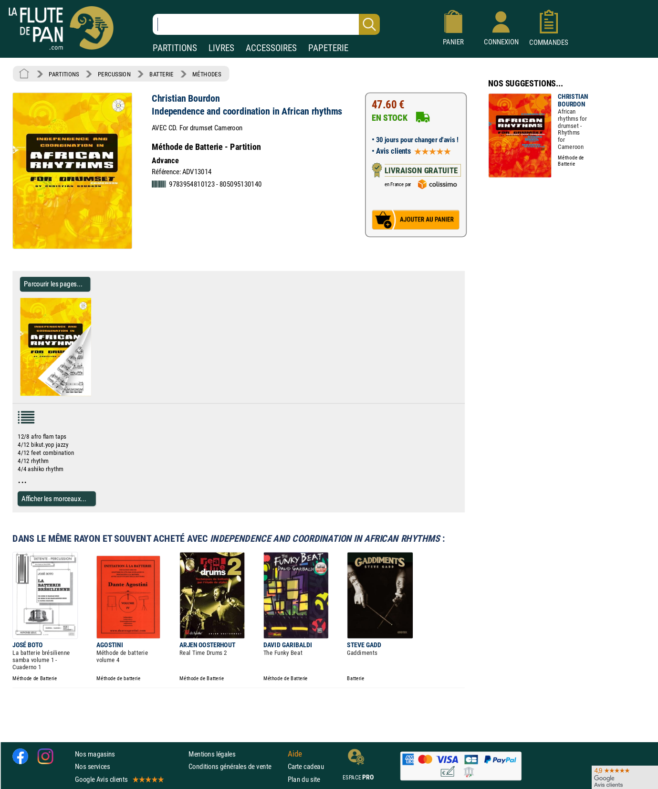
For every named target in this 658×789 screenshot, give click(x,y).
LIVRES (221, 47)
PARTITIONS (175, 47)
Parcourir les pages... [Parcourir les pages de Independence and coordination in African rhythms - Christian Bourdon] (53, 284)
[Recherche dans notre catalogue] (266, 24)
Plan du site (304, 779)
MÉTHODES (206, 74)
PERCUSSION (114, 74)
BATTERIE (161, 74)
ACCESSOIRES (271, 47)
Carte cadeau (306, 767)
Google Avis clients (119, 779)
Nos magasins (95, 754)
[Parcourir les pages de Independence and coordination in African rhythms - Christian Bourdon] (94, 394)
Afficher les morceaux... (53, 498)
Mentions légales (211, 754)
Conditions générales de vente (235, 767)
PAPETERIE (328, 47)
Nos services (92, 767)
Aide (295, 754)
